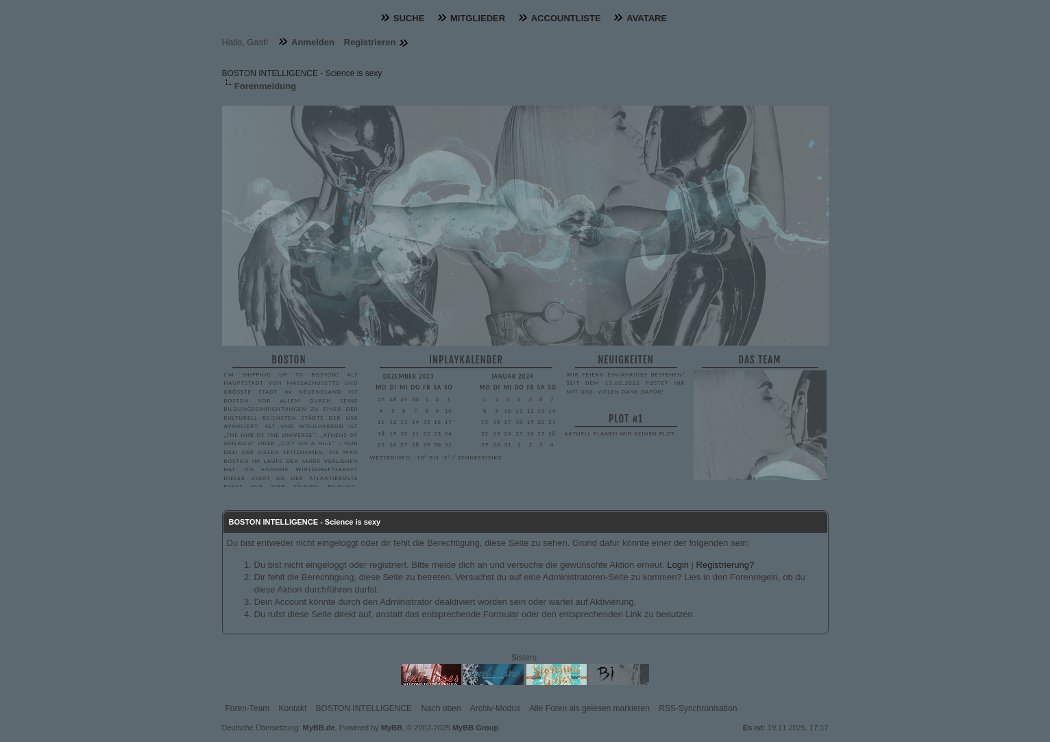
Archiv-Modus (495, 708)
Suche (409, 18)
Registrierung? (725, 565)
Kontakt (293, 708)
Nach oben (441, 708)
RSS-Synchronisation (698, 708)
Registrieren (370, 42)
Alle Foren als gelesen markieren (590, 708)
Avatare (646, 18)
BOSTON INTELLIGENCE (364, 708)
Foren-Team (247, 708)
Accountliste (566, 18)
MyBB (391, 727)
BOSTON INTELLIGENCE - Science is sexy (302, 73)
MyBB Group (475, 727)
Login (678, 565)
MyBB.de (319, 727)
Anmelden (312, 42)
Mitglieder (477, 18)
